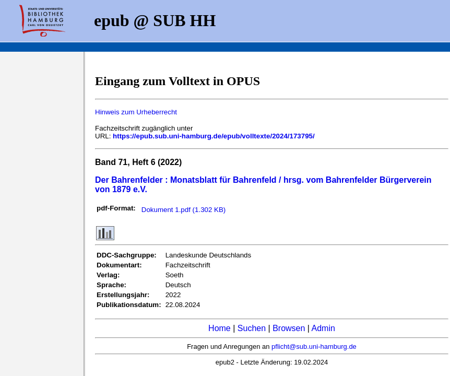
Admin (323, 328)
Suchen (252, 328)
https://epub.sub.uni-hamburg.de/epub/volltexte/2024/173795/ (214, 136)
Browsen (289, 328)
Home (219, 328)
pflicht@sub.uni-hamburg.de (314, 346)
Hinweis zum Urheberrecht (136, 112)
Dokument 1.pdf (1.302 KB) (183, 210)
